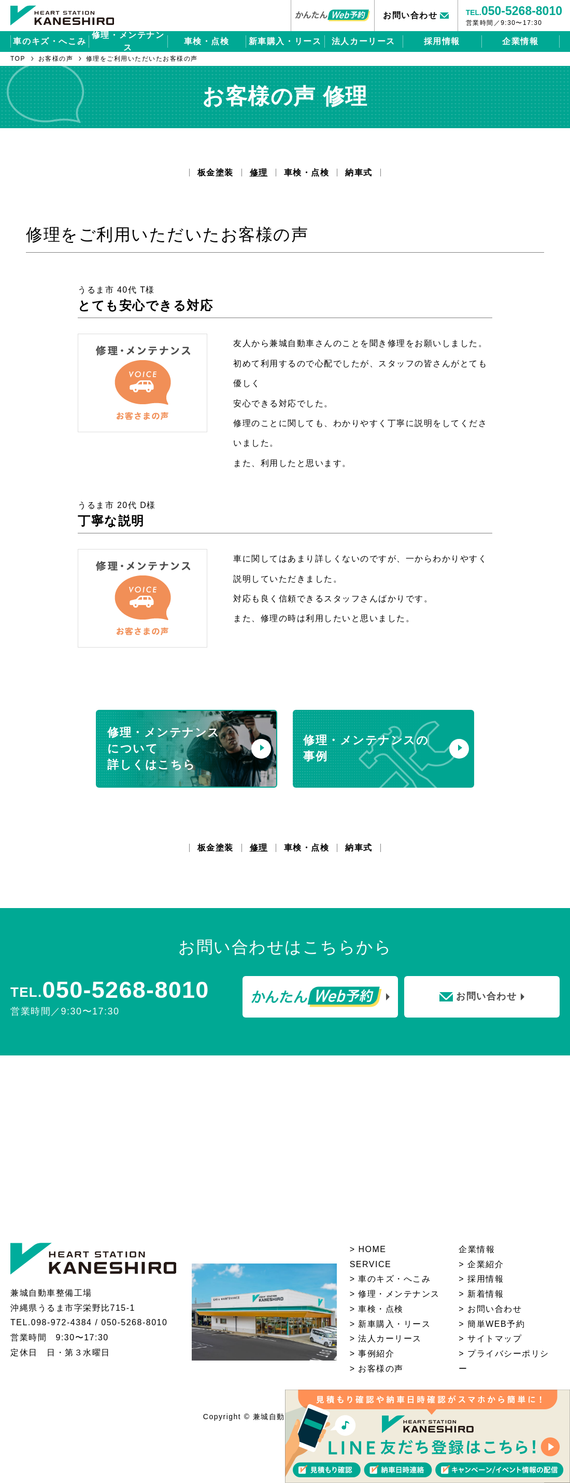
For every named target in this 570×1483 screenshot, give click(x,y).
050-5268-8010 (134, 1322)
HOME (372, 1249)
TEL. (514, 11)
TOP (17, 58)
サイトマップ (494, 1338)
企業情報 (520, 41)
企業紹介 (485, 1264)
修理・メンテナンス (128, 41)
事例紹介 (376, 1353)
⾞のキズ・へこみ (394, 1278)
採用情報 (442, 41)
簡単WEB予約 (496, 1324)
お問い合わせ (494, 1309)
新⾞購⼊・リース (394, 1324)
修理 (259, 172)
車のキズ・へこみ (49, 41)
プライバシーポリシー (504, 1361)
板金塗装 (215, 172)
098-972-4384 (61, 1322)
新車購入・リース (285, 41)
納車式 (359, 172)
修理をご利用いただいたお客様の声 (142, 58)
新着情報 (485, 1293)
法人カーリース (363, 41)
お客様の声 (56, 58)
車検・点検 (207, 41)
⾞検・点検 (381, 1309)
